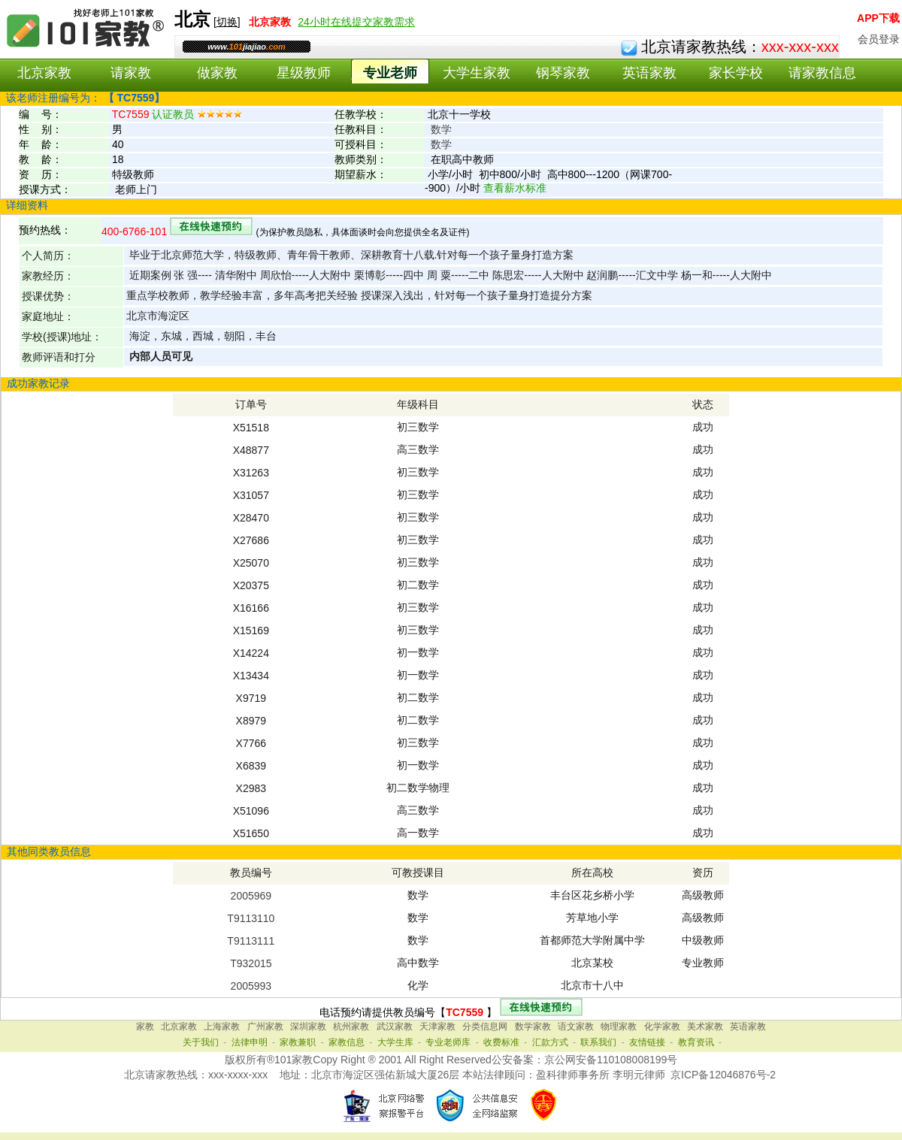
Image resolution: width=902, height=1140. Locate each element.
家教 (145, 1026)
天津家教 (437, 1026)
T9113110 (250, 918)
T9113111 (250, 941)
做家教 (217, 72)
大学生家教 (476, 72)
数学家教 (533, 1026)
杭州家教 (351, 1026)
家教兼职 (298, 1042)
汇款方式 (550, 1042)
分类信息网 (484, 1026)
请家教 (130, 72)
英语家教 (649, 72)
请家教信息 (822, 72)
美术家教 (705, 1026)
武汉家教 (395, 1026)
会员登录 (879, 39)
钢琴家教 (563, 72)
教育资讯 (696, 1042)
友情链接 (647, 1042)
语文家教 (576, 1026)
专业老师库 (448, 1042)
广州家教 (265, 1026)
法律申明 (250, 1042)
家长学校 (736, 72)
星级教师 (304, 72)
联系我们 (598, 1042)
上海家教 (222, 1026)
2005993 (251, 986)
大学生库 (395, 1042)
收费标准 (501, 1042)
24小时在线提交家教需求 (356, 22)
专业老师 (390, 72)
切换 (227, 22)
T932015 (250, 963)
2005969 (251, 896)
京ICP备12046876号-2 (723, 1075)
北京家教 (44, 72)
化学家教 (662, 1026)
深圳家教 (308, 1026)
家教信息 (346, 1042)
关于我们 (201, 1042)
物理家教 (619, 1026)
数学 (441, 129)
